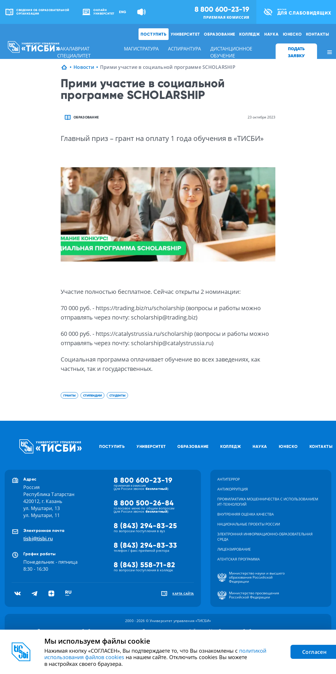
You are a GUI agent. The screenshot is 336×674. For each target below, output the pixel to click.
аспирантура (184, 49)
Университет (185, 34)
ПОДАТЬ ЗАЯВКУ (296, 52)
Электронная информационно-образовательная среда (265, 537)
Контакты (317, 34)
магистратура (141, 49)
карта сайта (183, 593)
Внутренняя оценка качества (245, 514)
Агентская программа (238, 559)
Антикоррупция (232, 489)
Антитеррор (228, 479)
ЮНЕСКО (292, 34)
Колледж (249, 34)
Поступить (153, 34)
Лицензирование (234, 549)
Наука (271, 34)
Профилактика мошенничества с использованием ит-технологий (267, 502)
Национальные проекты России (248, 524)
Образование (219, 34)
